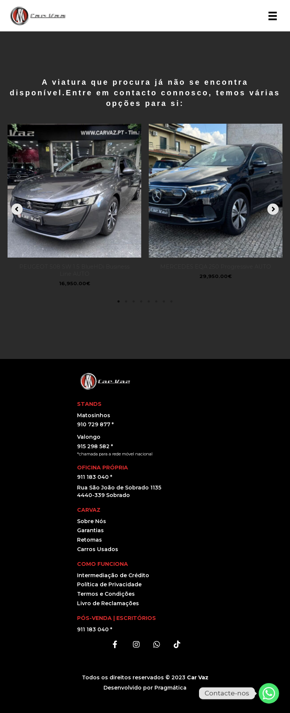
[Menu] (272, 16)
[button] (17, 209)
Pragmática (170, 687)
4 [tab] (141, 301)
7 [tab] (164, 301)
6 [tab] (156, 301)
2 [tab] (126, 301)
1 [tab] (118, 301)
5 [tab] (149, 301)
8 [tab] (171, 301)
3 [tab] (133, 301)
